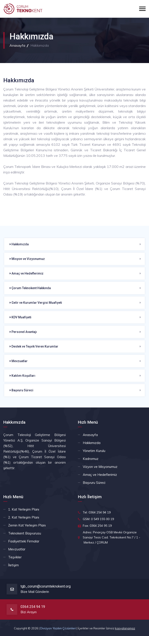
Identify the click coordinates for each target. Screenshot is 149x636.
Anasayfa (17, 45)
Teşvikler (15, 557)
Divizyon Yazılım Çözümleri (58, 628)
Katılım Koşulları (22, 375)
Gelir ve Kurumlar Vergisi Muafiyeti (36, 302)
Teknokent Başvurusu (24, 533)
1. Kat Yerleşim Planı (23, 509)
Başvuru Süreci (21, 390)
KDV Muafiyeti (20, 317)
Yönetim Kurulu (94, 451)
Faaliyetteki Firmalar (23, 541)
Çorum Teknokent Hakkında (30, 288)
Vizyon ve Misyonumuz (100, 467)
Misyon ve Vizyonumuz (27, 259)
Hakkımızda (19, 244)
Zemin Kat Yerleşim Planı (27, 525)
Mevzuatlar (19, 361)
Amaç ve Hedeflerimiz (26, 273)
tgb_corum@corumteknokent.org (46, 586)
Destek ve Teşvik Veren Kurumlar (34, 346)
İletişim (13, 565)
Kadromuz (90, 459)
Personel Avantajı (23, 332)
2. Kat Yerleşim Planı (23, 517)
